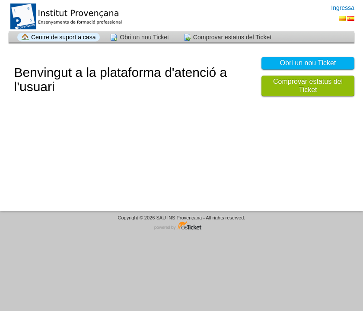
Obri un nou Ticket (144, 37)
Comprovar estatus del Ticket (232, 37)
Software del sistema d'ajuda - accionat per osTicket (181, 226)
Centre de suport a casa (63, 37)
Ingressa (342, 7)
